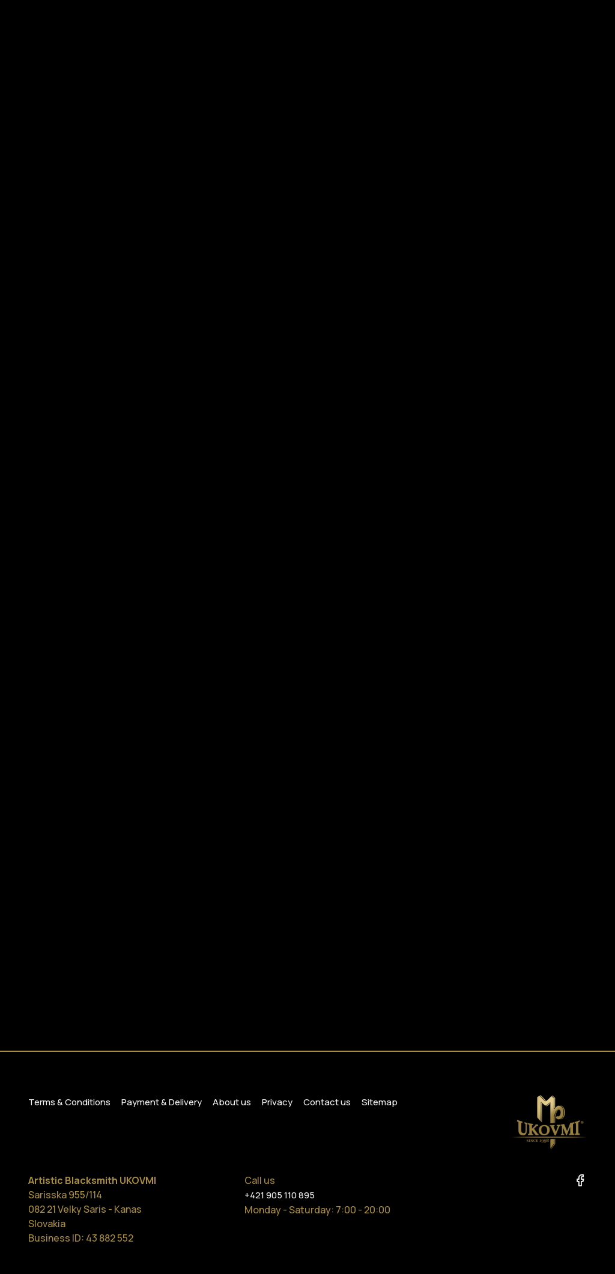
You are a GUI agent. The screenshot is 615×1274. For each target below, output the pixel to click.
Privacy (277, 1102)
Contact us (327, 1102)
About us (232, 1102)
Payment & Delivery (161, 1102)
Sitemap (380, 1102)
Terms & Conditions (69, 1102)
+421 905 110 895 (279, 1195)
